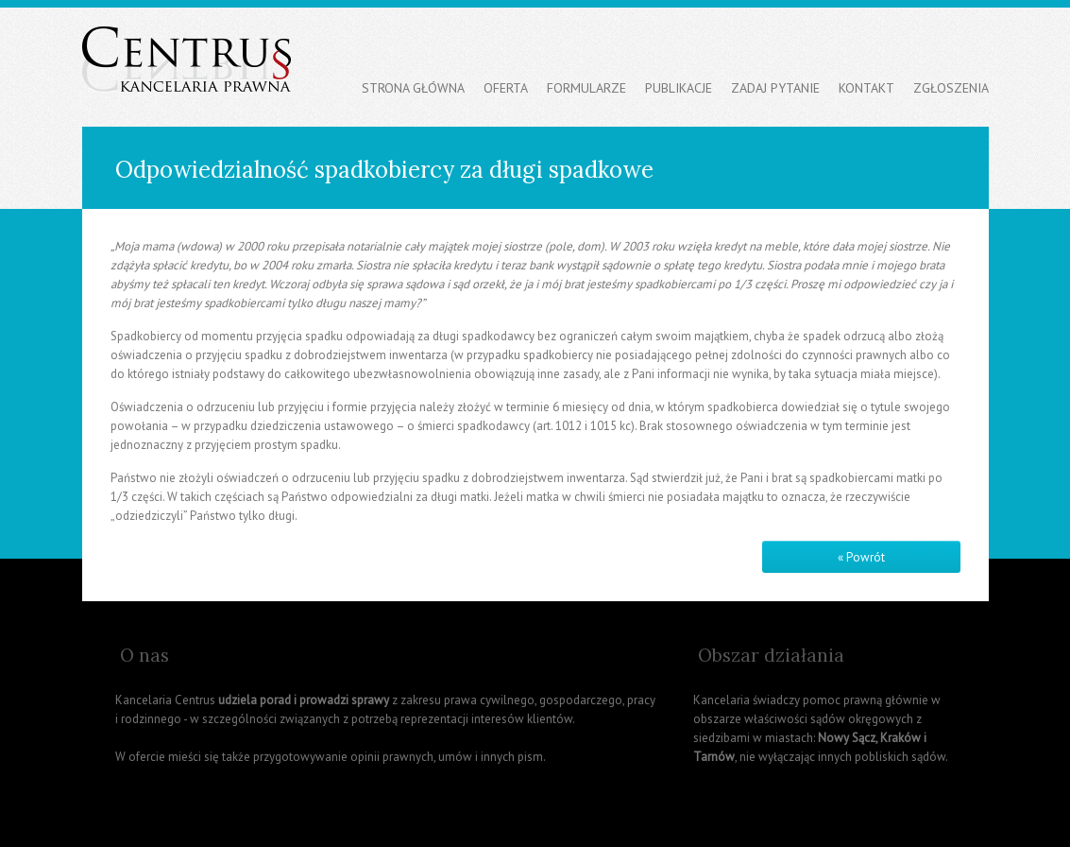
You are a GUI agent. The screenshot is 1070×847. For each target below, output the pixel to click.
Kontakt (866, 87)
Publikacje (678, 87)
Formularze (586, 87)
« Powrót (861, 557)
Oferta (506, 87)
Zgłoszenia (951, 87)
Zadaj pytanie (775, 87)
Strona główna (413, 87)
